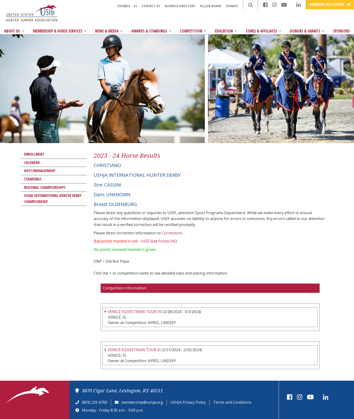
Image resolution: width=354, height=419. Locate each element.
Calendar (32, 162)
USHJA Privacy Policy (188, 402)
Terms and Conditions (232, 402)
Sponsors (341, 31)
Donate (232, 5)
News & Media (109, 31)
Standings (32, 179)
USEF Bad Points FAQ (159, 241)
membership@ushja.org (142, 402)
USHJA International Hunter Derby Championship (52, 198)
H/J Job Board (210, 5)
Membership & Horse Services (60, 31)
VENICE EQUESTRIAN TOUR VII (135, 311)
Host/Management (40, 170)
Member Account (330, 4)
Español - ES (127, 5)
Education (226, 31)
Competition (193, 31)
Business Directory (180, 5)
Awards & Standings (151, 31)
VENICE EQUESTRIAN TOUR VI (134, 349)
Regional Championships (45, 187)
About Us (14, 31)
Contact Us (151, 5)
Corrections (172, 233)
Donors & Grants (307, 31)
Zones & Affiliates (263, 31)
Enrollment (34, 154)
